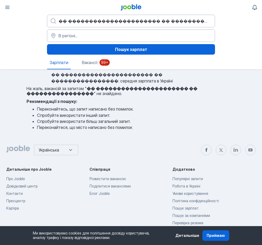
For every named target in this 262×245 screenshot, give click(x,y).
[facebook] (206, 150)
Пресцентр (15, 201)
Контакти (14, 193)
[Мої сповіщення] (254, 7)
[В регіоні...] (131, 35)
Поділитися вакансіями (110, 186)
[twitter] (221, 150)
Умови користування (190, 193)
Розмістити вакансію (108, 178)
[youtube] (250, 150)
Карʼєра (12, 208)
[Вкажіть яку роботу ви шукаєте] (131, 21)
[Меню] (7, 7)
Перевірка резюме (187, 223)
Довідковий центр (22, 186)
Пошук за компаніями (191, 215)
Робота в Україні (186, 186)
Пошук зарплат (131, 49)
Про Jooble (15, 178)
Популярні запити (187, 178)
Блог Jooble (100, 193)
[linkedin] (235, 150)
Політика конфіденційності (195, 201)
